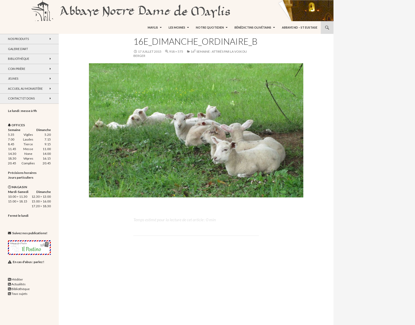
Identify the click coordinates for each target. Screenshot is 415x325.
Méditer (17, 279)
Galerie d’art (18, 49)
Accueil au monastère (25, 88)
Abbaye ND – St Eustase (299, 27)
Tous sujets (19, 294)
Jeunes (13, 78)
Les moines (177, 27)
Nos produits (18, 38)
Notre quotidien (210, 27)
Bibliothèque (18, 58)
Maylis (153, 27)
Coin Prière (16, 68)
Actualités (18, 284)
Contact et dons (21, 98)
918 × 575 (176, 51)
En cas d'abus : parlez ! (28, 262)
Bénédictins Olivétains (252, 27)
